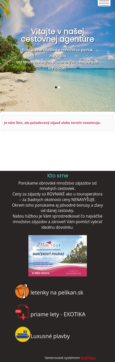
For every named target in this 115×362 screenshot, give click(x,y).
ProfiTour (88, 357)
